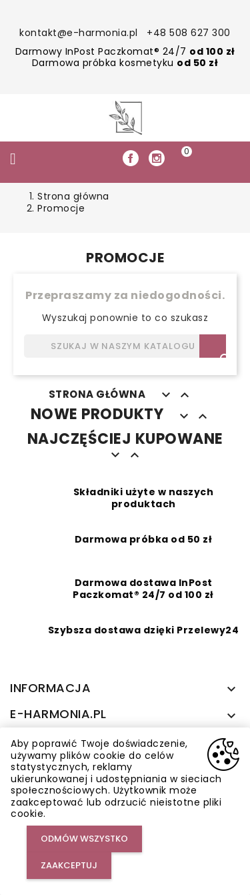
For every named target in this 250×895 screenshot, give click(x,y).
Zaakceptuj (69, 865)
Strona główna (97, 394)
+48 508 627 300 (189, 32)
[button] (210, 158)
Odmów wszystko (84, 838)
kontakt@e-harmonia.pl (78, 32)
